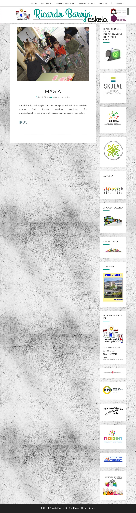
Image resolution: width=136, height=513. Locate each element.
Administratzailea (61, 97)
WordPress (74, 508)
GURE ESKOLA (46, 3)
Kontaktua (103, 3)
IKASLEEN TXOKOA (86, 3)
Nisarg (92, 508)
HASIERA (34, 3)
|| (111, 3)
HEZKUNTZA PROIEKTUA (65, 3)
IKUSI (24, 122)
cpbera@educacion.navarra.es (113, 359)
